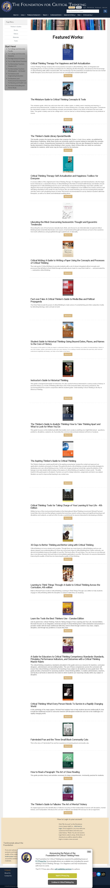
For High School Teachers (16, 59)
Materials (16, 37)
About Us (8, 873)
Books (16, 30)
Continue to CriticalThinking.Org (62, 882)
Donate (79, 7)
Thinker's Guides (16, 27)
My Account (98, 7)
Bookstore (71, 7)
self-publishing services (63, 869)
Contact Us (8, 876)
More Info (68, 76)
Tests (16, 41)
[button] (16, 15)
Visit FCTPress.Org (62, 876)
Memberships (90, 7)
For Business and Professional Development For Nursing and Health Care (17, 81)
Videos (16, 34)
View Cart (104, 7)
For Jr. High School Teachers (17, 61)
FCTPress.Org (40, 861)
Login (84, 7)
